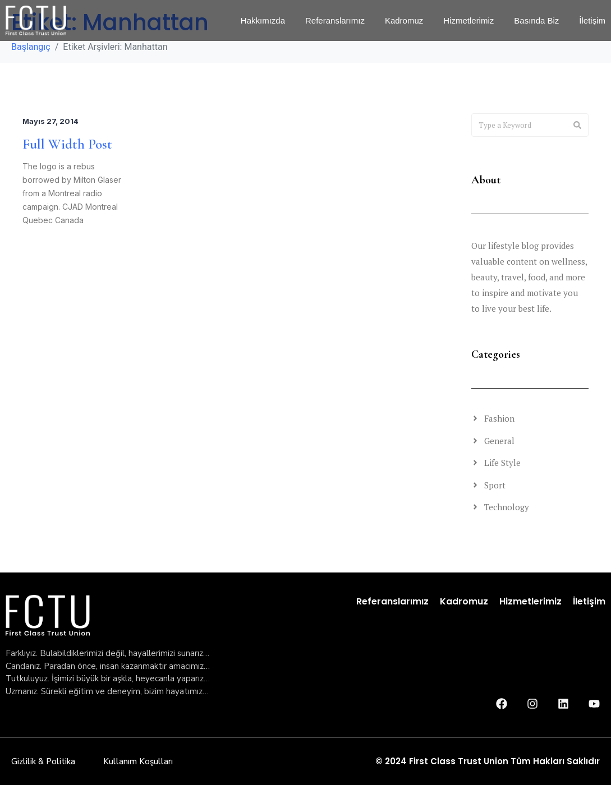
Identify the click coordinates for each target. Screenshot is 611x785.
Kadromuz (464, 601)
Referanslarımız (392, 601)
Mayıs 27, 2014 (47, 121)
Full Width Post (64, 144)
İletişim (589, 601)
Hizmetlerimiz (530, 601)
